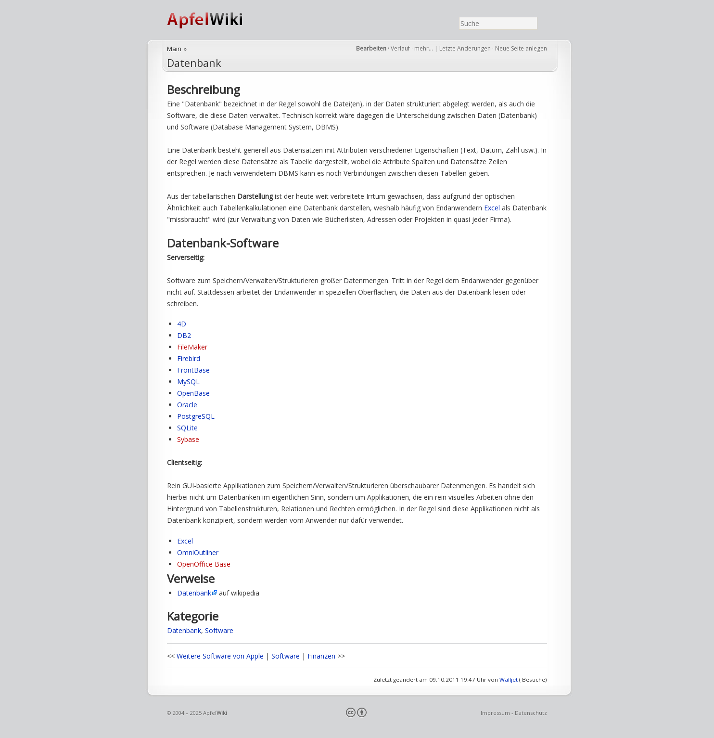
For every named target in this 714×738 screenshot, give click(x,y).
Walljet (508, 679)
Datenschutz (531, 712)
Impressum (495, 712)
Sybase (188, 439)
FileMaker (192, 346)
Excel (492, 207)
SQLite (187, 427)
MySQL (188, 381)
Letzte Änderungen (465, 48)
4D (181, 323)
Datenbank (194, 63)
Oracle (187, 404)
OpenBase (193, 393)
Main (174, 48)
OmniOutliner (197, 552)
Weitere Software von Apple (220, 655)
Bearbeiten (371, 48)
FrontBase (193, 370)
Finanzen (321, 655)
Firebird (188, 358)
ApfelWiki (215, 20)
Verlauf (400, 48)
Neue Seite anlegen (521, 48)
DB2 (184, 335)
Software (219, 630)
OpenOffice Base (203, 564)
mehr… (424, 48)
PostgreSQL (196, 416)
